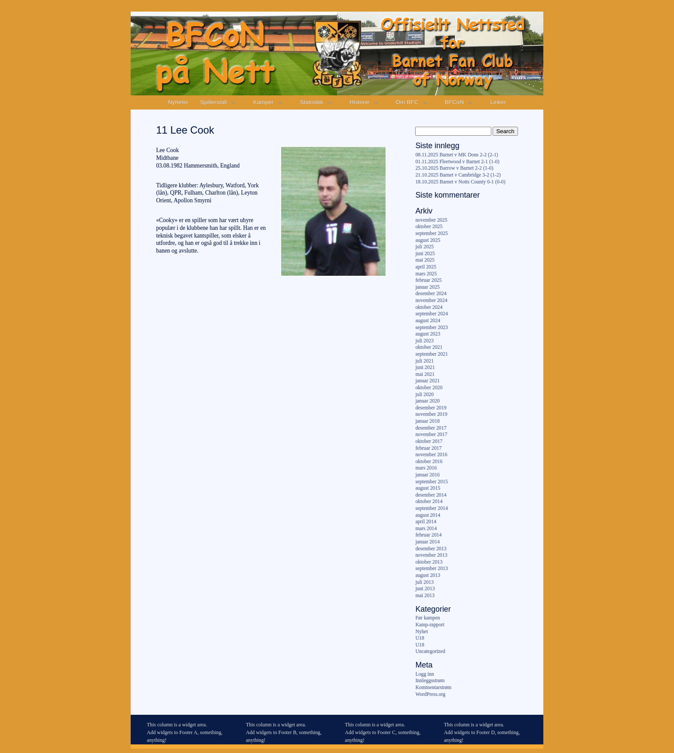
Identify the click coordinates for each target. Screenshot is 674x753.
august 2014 (427, 515)
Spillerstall (213, 102)
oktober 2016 (428, 461)
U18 (419, 638)
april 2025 (425, 267)
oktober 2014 (428, 501)
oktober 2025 (428, 226)
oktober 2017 (428, 441)
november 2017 (431, 434)
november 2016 (431, 454)
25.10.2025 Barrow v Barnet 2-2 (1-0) (454, 168)
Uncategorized (430, 651)
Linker (498, 102)
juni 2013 (425, 588)
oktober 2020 (428, 387)
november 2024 (431, 300)
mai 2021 (425, 374)
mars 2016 (426, 468)
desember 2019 (430, 408)
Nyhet (421, 631)
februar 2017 (428, 448)
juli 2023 (424, 341)
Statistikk (311, 102)
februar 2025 (428, 280)
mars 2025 (426, 274)
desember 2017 (430, 428)
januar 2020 (427, 401)
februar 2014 (428, 535)
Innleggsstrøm (429, 680)
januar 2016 (427, 475)
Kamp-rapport (429, 625)
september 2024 (431, 314)
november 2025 (431, 220)
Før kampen (427, 618)
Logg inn (424, 674)
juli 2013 (424, 582)
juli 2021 (424, 361)
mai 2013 (425, 595)
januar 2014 (427, 542)
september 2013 (431, 568)
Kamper (263, 102)
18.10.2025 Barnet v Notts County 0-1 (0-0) (460, 182)
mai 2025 (425, 260)
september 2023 (431, 327)
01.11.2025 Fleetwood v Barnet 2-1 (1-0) (457, 162)
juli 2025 (424, 247)
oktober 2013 (428, 562)
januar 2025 (427, 287)
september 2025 (431, 233)
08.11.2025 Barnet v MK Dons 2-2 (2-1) (456, 155)
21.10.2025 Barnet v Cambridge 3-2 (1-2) (457, 175)
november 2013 (431, 555)
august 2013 (427, 575)
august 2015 (427, 488)
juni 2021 (425, 367)
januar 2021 (427, 381)
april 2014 (425, 521)
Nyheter (178, 102)
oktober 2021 (428, 347)
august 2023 (427, 334)
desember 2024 (430, 293)
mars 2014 (426, 528)
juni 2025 (425, 253)
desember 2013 (430, 549)
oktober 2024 (428, 307)
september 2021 (431, 354)
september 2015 (431, 482)
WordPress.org (430, 694)
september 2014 (431, 508)
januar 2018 (427, 421)
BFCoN (454, 102)
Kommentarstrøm (433, 687)
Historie (359, 102)
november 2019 (431, 414)
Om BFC (406, 102)
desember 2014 (430, 495)
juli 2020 (424, 394)
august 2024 (427, 320)
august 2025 (427, 240)
